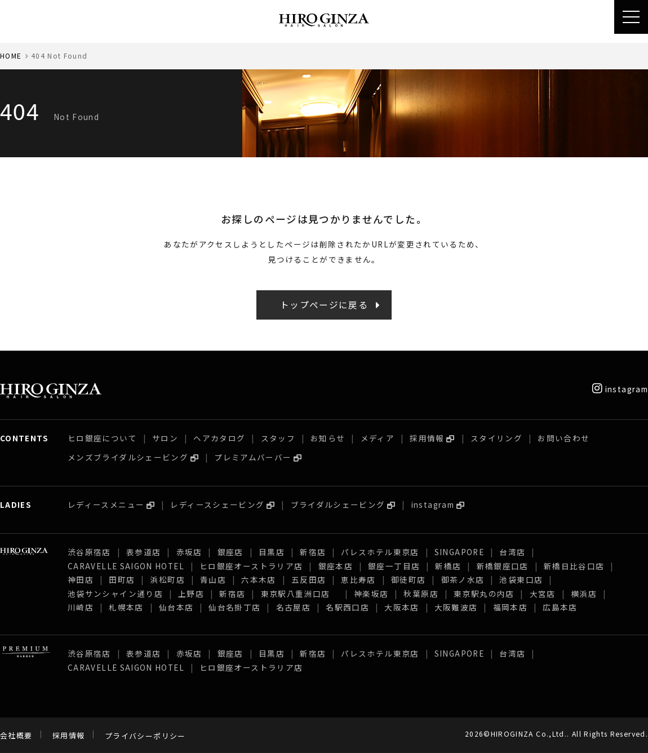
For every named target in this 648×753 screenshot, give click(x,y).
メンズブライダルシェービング (128, 457)
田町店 (122, 579)
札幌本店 (126, 607)
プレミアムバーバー (252, 457)
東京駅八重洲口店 (300, 593)
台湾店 (512, 551)
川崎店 (81, 607)
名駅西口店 (347, 607)
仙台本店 (176, 607)
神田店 (81, 579)
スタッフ (278, 438)
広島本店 (560, 607)
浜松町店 (167, 579)
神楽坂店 (371, 593)
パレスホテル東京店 (380, 551)
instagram (620, 389)
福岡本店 (510, 607)
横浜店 (584, 593)
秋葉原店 (420, 593)
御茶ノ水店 (463, 579)
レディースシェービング (217, 504)
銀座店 (230, 551)
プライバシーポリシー (145, 735)
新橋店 (448, 566)
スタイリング (496, 438)
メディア (377, 438)
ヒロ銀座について (102, 438)
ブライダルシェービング (338, 504)
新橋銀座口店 (503, 566)
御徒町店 (408, 579)
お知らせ (327, 438)
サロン (165, 438)
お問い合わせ (563, 438)
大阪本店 (401, 607)
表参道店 (143, 551)
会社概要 (16, 735)
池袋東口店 (521, 579)
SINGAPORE (459, 551)
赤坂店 (189, 551)
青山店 (213, 579)
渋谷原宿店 (89, 551)
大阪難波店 (456, 607)
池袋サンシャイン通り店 (115, 593)
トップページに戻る (324, 304)
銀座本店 (335, 566)
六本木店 (258, 579)
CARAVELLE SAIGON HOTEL (126, 566)
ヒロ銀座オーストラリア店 (251, 566)
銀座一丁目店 (394, 566)
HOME (10, 55)
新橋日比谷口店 (574, 566)
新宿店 (313, 551)
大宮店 (543, 593)
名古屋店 (293, 607)
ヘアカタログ (219, 438)
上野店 (191, 593)
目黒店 (272, 551)
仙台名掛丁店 (234, 607)
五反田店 (308, 579)
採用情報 (427, 438)
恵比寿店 (358, 579)
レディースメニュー (106, 504)
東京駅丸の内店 (484, 593)
